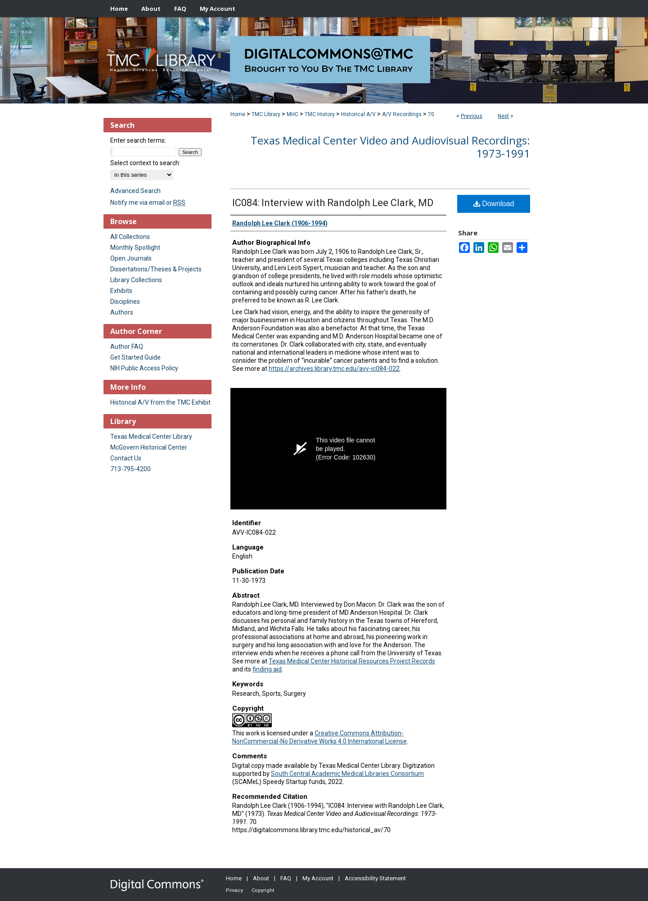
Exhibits (121, 290)
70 (431, 114)
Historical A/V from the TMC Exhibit (160, 402)
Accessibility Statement (375, 878)
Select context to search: (145, 163)
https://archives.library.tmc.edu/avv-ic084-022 (334, 368)
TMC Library (266, 114)
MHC (292, 114)
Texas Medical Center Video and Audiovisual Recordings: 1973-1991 (390, 147)
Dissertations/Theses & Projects (156, 269)
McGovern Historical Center (148, 447)
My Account (317, 878)
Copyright (263, 890)
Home (237, 114)
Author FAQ (126, 346)
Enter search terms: (138, 140)
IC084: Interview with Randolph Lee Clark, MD (332, 202)
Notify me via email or (147, 202)
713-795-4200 (130, 469)
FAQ (285, 878)
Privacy (234, 890)
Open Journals (131, 258)
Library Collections (136, 280)
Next (503, 116)
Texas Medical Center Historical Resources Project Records (352, 661)
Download (493, 203)
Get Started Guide (135, 357)
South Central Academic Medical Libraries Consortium (347, 773)
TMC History (320, 114)
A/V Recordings (402, 114)
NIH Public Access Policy (144, 368)
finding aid (267, 669)
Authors (121, 312)
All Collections (130, 236)
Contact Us (125, 458)
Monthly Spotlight (135, 247)
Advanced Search (135, 190)
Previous (471, 116)
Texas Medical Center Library (151, 436)
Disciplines (125, 301)
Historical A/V (358, 114)
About (261, 878)
